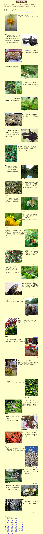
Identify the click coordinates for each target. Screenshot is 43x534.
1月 (7, 518)
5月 (12, 518)
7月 (15, 518)
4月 (11, 518)
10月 (19, 518)
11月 (7, 517)
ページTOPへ (34, 196)
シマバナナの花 (27, 50)
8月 (16, 518)
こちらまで (11, 10)
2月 (8, 518)
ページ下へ (37, 196)
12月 (9, 517)
